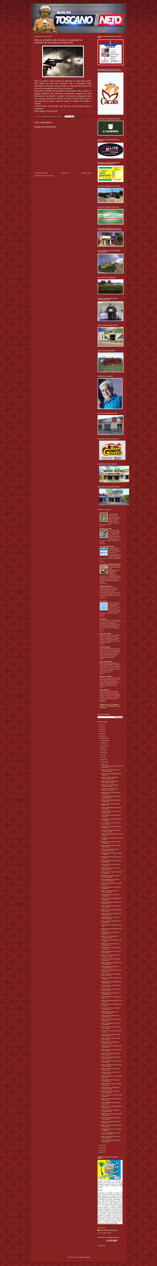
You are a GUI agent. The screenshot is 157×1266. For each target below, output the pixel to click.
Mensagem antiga (86, 173)
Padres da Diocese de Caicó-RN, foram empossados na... (111, 914)
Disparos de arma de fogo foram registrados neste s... (109, 936)
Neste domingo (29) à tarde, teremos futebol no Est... (110, 846)
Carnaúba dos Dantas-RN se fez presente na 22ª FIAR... (109, 789)
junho (102, 752)
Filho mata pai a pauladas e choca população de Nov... (110, 876)
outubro (103, 743)
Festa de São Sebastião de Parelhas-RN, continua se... (110, 1035)
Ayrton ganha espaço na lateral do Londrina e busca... (110, 918)
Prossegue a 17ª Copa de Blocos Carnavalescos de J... (109, 785)
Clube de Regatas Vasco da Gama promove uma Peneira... (110, 880)
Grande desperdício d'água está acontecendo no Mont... (109, 781)
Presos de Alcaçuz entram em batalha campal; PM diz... (111, 986)
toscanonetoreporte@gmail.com (109, 1230)
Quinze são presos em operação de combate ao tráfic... (110, 868)
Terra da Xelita (104, 512)
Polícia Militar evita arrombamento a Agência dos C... (110, 933)
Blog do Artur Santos (106, 676)
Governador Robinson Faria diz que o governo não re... (111, 989)
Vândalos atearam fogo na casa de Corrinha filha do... (110, 1091)
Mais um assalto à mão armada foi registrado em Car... (110, 1110)
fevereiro (103, 761)
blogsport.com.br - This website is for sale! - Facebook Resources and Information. (110, 706)
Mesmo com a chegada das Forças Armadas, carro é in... (110, 955)
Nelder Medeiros (104, 689)
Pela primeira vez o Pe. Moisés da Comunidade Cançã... (110, 967)
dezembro (104, 738)
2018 (100, 734)
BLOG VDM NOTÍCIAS (106, 661)
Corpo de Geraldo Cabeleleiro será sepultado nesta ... (110, 1016)
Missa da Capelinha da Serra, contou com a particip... (110, 1027)
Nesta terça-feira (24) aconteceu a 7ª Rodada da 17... (110, 895)
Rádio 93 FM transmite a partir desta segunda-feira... (110, 959)
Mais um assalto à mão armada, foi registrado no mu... (110, 993)
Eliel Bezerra (103, 619)
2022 (100, 724)
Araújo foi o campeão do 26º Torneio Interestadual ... (110, 1023)
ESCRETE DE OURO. (106, 528)
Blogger (88, 1257)
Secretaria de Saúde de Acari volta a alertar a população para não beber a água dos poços (109, 693)
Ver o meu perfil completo (104, 1233)
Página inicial (64, 173)
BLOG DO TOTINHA (105, 633)
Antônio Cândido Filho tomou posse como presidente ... (110, 1137)
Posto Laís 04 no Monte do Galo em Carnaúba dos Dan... (110, 770)
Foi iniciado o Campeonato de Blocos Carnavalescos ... (110, 1008)
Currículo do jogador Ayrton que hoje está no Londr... (110, 1039)
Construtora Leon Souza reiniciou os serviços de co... (110, 865)
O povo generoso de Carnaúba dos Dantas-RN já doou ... (110, 1088)
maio (102, 754)
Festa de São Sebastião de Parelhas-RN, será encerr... (110, 974)
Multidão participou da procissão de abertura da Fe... (110, 1069)
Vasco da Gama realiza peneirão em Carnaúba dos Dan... (110, 831)
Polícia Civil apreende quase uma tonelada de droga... (109, 891)
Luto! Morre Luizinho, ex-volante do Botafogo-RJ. (114, 532)
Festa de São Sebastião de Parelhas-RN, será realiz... (110, 1118)
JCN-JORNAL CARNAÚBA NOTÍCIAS (110, 564)
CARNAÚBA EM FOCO (106, 586)
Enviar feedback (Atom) (47, 175)
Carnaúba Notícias (105, 647)
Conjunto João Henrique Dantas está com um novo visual (110, 1133)
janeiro (103, 764)
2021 (100, 727)
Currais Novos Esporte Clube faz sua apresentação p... (110, 1080)
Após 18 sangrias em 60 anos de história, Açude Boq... (109, 1012)
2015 (100, 1147)
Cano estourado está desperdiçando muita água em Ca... (110, 797)
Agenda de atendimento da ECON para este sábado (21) (111, 963)
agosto (103, 747)
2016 (100, 1145)
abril (102, 757)
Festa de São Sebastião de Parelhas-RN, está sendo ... (110, 1054)
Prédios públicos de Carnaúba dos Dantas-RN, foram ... (110, 1042)
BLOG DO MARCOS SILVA (107, 546)
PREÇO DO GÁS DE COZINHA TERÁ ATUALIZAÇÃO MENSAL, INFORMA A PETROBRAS (109, 665)
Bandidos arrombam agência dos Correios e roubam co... (109, 778)
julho (102, 750)
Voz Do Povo (103, 601)
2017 (100, 736)
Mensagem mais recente (41, 173)
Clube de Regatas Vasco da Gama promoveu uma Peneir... (110, 850)
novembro (104, 740)
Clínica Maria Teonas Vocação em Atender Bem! (113, 549)
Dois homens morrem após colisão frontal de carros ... (110, 1073)
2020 (100, 729)
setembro (103, 745)
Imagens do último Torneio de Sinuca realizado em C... (110, 793)
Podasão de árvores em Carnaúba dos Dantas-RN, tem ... (111, 982)
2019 (100, 731)
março (103, 759)
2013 (100, 1152)
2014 (100, 1150)
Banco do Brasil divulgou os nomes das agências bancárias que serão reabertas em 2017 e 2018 (110, 650)
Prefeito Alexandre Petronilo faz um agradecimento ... (110, 944)
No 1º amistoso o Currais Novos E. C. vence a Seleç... (111, 823)
